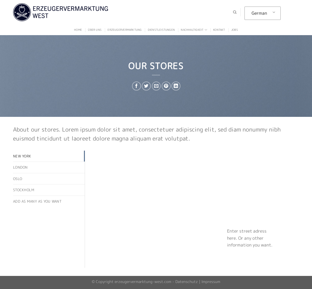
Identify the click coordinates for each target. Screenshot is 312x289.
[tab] (49, 156)
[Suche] (234, 12)
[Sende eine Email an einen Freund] (156, 85)
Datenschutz (186, 281)
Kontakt (219, 30)
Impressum (210, 281)
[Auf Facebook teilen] (136, 85)
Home (78, 30)
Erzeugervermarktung (125, 30)
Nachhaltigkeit (194, 29)
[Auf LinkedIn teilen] (176, 85)
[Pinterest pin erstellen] (165, 85)
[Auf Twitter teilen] (146, 85)
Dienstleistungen (161, 30)
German (259, 13)
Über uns (95, 30)
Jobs (234, 30)
